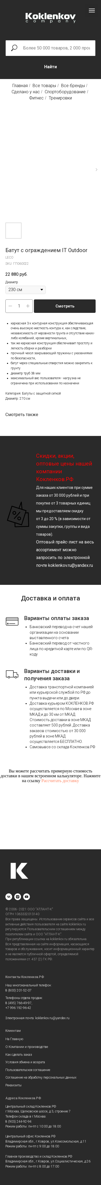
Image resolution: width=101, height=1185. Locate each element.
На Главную (14, 1039)
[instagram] (17, 896)
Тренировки (60, 98)
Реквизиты (13, 1085)
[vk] (8, 896)
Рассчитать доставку (60, 780)
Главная (20, 85)
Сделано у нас (26, 91)
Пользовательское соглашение (27, 1070)
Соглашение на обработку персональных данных (40, 1077)
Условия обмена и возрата (25, 1062)
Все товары (44, 85)
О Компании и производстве (26, 1047)
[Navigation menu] (92, 10)
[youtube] (26, 896)
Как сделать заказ (18, 1055)
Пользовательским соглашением (51, 929)
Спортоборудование (65, 91)
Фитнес (36, 98)
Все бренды (73, 85)
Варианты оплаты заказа (56, 618)
